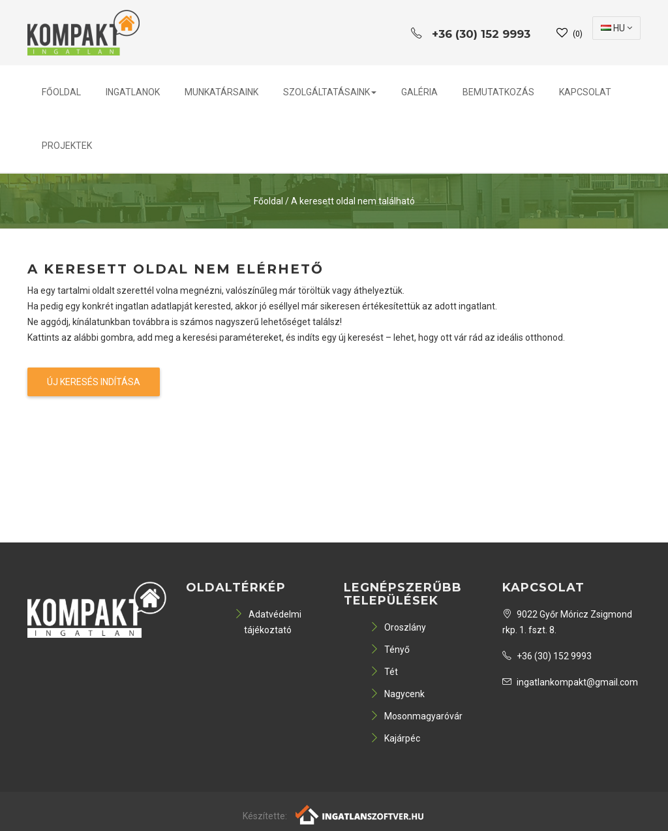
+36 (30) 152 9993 (547, 656)
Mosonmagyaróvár (416, 716)
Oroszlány (398, 627)
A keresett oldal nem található (353, 201)
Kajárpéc (395, 738)
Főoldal (61, 92)
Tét (384, 671)
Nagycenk (397, 694)
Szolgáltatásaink (329, 92)
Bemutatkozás (498, 92)
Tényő (390, 649)
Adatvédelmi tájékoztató (267, 622)
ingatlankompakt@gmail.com (570, 682)
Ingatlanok (133, 92)
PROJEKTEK (67, 145)
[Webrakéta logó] (360, 813)
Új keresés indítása (93, 382)
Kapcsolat (585, 92)
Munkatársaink (221, 92)
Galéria (419, 92)
